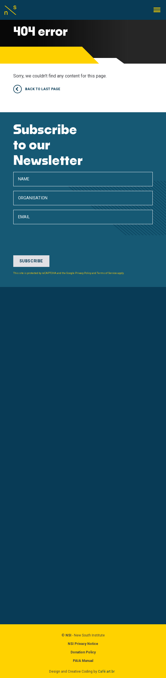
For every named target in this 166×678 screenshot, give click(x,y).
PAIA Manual (83, 661)
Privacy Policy (83, 273)
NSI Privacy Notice (83, 644)
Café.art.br (106, 671)
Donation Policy (83, 652)
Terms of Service (107, 273)
